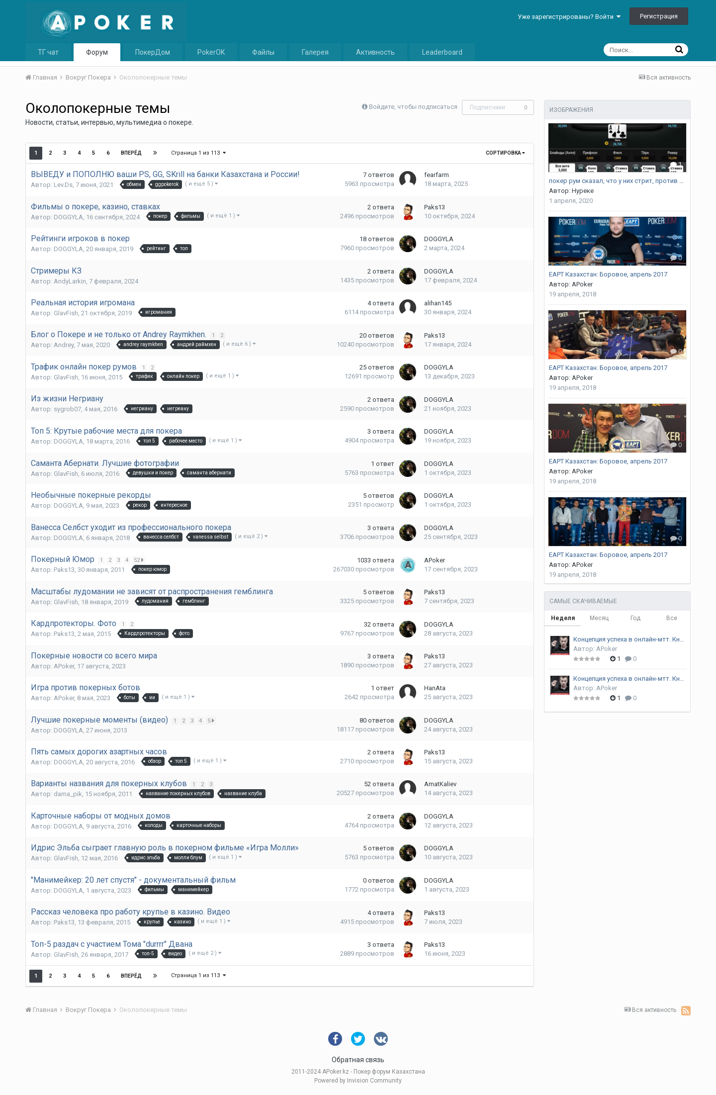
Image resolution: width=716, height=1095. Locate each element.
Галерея (315, 52)
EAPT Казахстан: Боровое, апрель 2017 (608, 274)
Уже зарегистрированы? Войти (569, 16)
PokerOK (211, 52)
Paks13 (434, 207)
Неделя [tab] (563, 618)
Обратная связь (358, 1060)
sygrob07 (67, 409)
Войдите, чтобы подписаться (413, 106)
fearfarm (436, 175)
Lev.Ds (63, 184)
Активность (375, 52)
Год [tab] (635, 618)
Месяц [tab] (599, 618)
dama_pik (68, 794)
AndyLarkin (70, 281)
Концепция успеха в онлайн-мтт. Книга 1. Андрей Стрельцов (630, 639)
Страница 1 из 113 (198, 153)
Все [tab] (671, 618)
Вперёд (131, 153)
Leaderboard (442, 52)
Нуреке (583, 190)
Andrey (64, 345)
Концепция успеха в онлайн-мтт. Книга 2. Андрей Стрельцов (630, 678)
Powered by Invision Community (358, 1080)
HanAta (435, 688)
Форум (97, 52)
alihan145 (437, 303)
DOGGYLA (68, 217)
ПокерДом (152, 52)
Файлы (263, 52)
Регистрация (659, 16)
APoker (434, 560)
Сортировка (505, 153)
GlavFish (66, 313)
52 (140, 559)
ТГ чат (48, 52)
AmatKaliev (440, 784)
